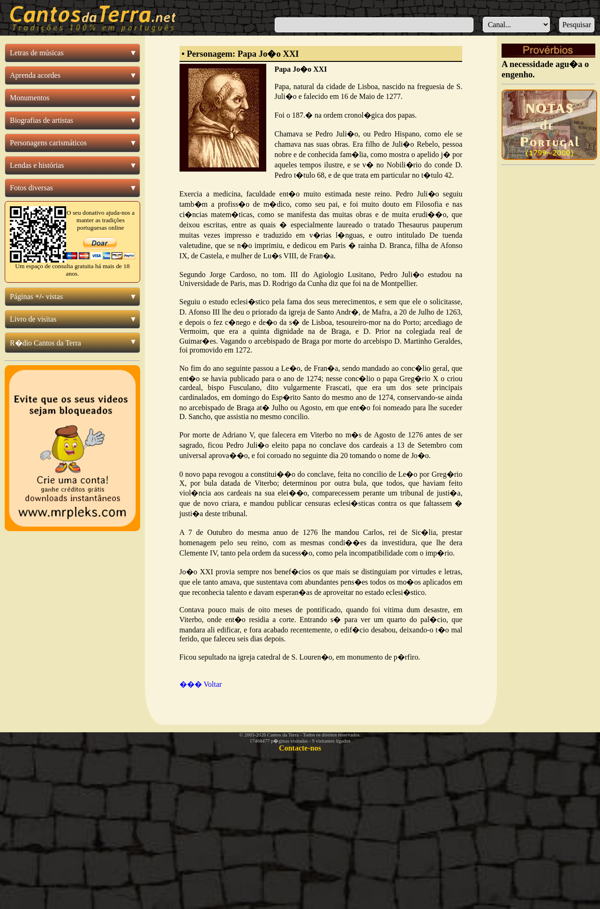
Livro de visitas (33, 319)
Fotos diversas (31, 188)
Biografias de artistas (41, 120)
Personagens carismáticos (48, 143)
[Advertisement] (548, 310)
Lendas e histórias (37, 165)
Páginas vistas (36, 296)
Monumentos (29, 98)
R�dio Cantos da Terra (45, 343)
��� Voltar (201, 684)
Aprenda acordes (35, 75)
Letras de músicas (37, 53)
